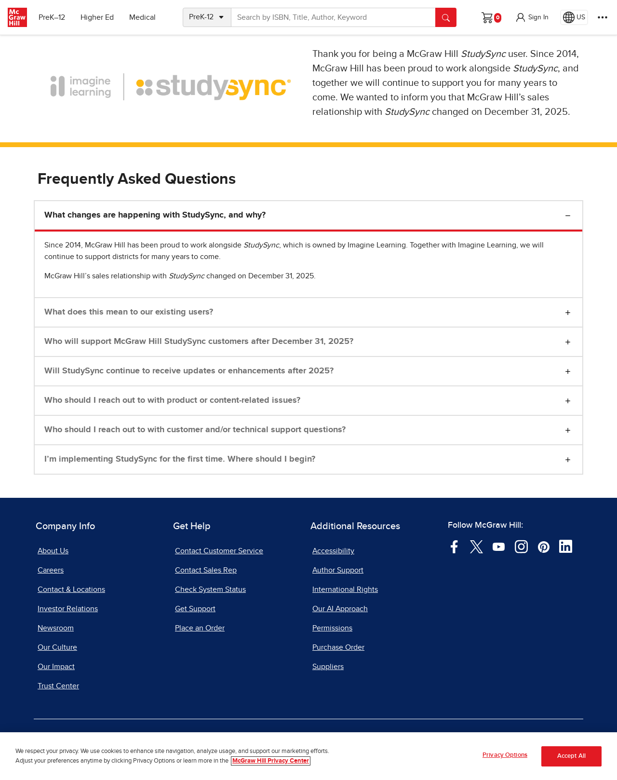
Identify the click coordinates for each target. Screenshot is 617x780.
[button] (531, 17)
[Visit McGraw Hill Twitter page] (476, 546)
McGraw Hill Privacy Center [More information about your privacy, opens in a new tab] (270, 761)
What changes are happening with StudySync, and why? (155, 215)
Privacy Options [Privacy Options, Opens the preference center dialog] (505, 756)
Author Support (337, 570)
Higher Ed (97, 17)
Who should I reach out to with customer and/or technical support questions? (195, 429)
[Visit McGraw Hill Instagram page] (521, 546)
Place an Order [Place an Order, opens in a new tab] (200, 628)
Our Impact (56, 667)
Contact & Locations (71, 589)
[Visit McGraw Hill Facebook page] (454, 546)
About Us (53, 551)
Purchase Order (338, 647)
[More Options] (602, 17)
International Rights (345, 589)
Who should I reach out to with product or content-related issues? (172, 400)
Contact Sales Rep (206, 570)
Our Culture (57, 647)
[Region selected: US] (574, 17)
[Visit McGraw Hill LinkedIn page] (565, 546)
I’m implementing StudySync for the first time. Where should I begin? (179, 459)
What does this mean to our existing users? (128, 312)
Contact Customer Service (219, 551)
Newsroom (56, 628)
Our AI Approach (340, 609)
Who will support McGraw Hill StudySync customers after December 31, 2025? (198, 341)
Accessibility (333, 551)
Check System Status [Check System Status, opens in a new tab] (210, 589)
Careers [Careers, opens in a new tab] (51, 570)
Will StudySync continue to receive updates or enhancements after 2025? (189, 371)
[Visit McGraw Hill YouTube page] (498, 546)
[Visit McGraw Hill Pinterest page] (543, 546)
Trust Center (58, 686)
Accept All (571, 756)
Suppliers (328, 667)
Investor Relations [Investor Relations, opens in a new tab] (68, 609)
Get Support (195, 609)
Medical (142, 17)
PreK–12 (52, 17)
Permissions (332, 628)
